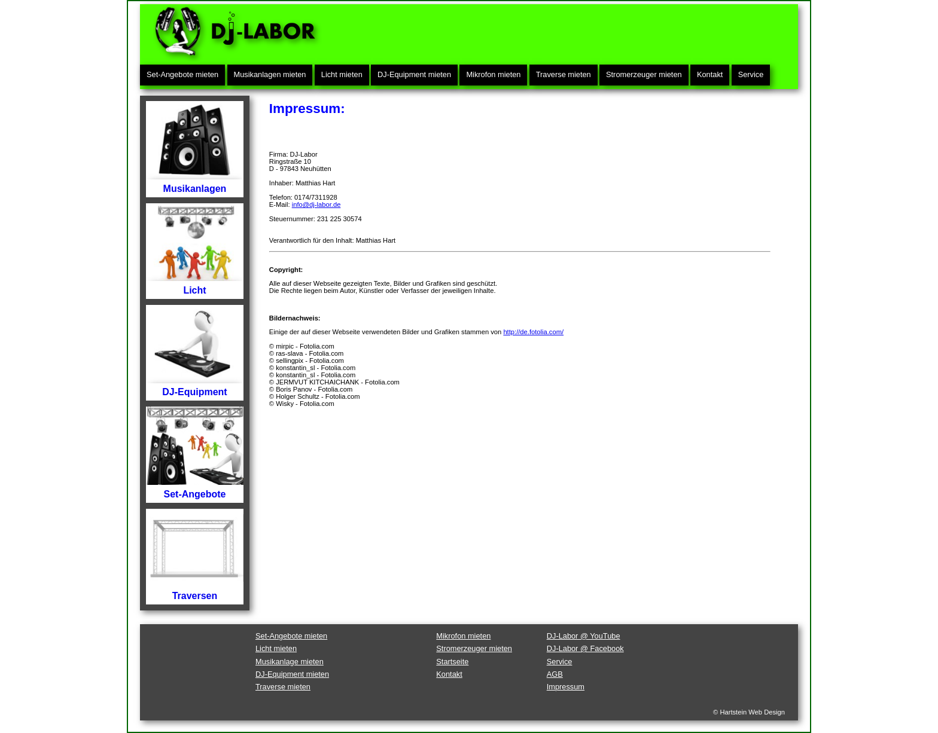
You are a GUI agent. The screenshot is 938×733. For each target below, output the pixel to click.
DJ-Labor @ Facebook (585, 648)
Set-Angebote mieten (182, 74)
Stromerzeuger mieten (644, 74)
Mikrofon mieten (493, 74)
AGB (555, 674)
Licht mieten (342, 74)
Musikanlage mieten (289, 661)
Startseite (452, 661)
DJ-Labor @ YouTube (583, 635)
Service (751, 74)
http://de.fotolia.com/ (533, 331)
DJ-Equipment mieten (414, 74)
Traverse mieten (563, 74)
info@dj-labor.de (316, 204)
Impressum (565, 686)
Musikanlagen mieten (270, 74)
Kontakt (710, 74)
